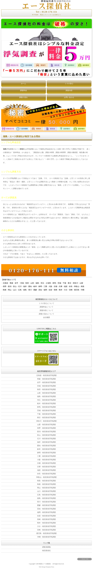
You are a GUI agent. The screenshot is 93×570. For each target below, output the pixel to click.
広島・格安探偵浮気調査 (46, 495)
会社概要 (46, 317)
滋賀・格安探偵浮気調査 (46, 470)
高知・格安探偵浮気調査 (46, 509)
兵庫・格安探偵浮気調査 (46, 467)
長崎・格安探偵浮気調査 (46, 519)
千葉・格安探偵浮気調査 (46, 414)
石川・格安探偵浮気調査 (46, 439)
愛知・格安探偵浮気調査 (46, 446)
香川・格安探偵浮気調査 (46, 502)
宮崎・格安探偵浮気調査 (46, 530)
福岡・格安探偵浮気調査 (46, 512)
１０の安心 (69, 83)
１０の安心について (46, 303)
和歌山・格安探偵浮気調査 (46, 477)
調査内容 (69, 90)
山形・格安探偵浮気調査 (46, 393)
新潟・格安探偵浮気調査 (46, 431)
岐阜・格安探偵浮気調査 (46, 449)
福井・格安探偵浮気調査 (46, 442)
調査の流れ (23, 97)
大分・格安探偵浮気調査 (46, 526)
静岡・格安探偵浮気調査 (46, 453)
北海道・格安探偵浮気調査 (46, 375)
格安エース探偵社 (45, 564)
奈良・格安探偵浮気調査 (46, 474)
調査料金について (46, 307)
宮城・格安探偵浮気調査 (46, 386)
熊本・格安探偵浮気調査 (46, 523)
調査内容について (46, 310)
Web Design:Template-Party (46, 567)
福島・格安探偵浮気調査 (46, 396)
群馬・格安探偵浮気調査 (46, 407)
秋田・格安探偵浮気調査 (46, 389)
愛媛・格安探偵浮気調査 (46, 505)
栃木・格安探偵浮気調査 (46, 403)
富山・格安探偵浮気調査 (46, 435)
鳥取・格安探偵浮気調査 (46, 481)
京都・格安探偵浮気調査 (46, 463)
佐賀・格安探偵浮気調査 (46, 516)
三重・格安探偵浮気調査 (46, 456)
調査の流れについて (46, 314)
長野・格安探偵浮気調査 (46, 428)
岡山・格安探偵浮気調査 (46, 488)
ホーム (23, 83)
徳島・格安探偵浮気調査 (46, 498)
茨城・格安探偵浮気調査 (46, 410)
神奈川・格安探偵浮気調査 (46, 421)
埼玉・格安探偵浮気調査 (46, 400)
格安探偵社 (46, 550)
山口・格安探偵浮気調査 (46, 491)
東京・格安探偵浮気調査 (46, 417)
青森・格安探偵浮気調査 (46, 379)
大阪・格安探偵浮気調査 (46, 460)
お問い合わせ (69, 97)
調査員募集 (46, 547)
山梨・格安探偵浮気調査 (46, 424)
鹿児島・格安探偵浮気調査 (46, 533)
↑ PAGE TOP (84, 559)
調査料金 (23, 90)
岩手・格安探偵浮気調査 (46, 382)
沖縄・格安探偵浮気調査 (46, 537)
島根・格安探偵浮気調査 (46, 484)
